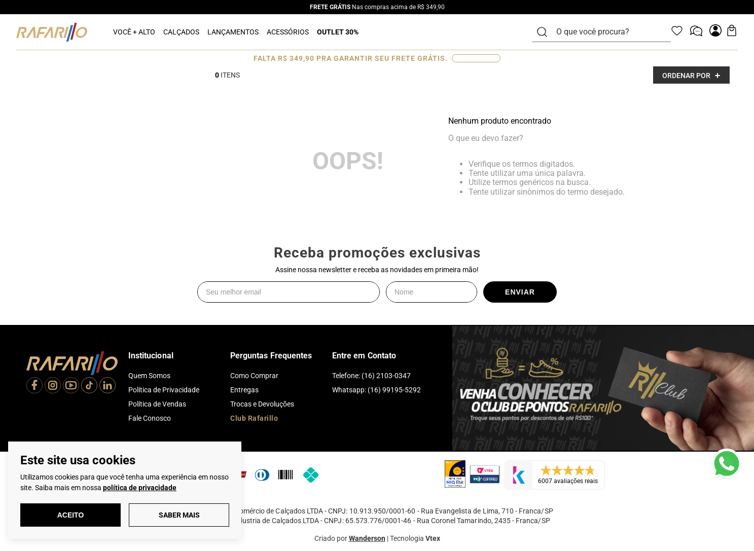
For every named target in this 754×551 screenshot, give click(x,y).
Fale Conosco (149, 418)
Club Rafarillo (254, 418)
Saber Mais (179, 515)
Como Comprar (254, 376)
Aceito (70, 515)
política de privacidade (139, 488)
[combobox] (607, 32)
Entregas (244, 390)
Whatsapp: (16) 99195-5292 (376, 390)
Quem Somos (149, 376)
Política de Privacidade (163, 390)
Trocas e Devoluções (262, 404)
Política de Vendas (157, 404)
